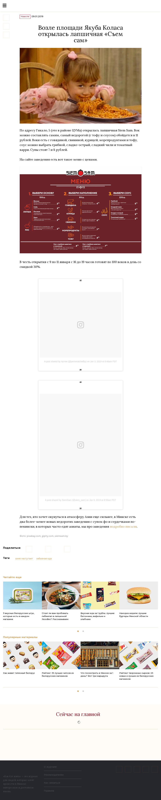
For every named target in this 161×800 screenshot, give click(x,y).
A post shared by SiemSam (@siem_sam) (65, 503)
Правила (49, 790)
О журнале (50, 766)
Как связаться (52, 782)
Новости (28, 18)
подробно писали (123, 529)
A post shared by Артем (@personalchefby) (65, 364)
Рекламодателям (54, 774)
